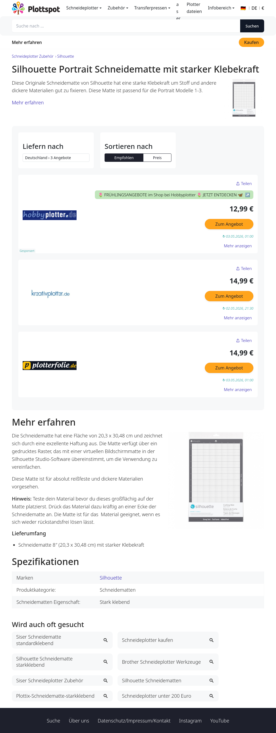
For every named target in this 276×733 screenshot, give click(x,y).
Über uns (79, 720)
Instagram (190, 720)
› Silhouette (64, 56)
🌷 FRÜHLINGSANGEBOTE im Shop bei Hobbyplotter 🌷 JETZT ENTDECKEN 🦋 (171, 194)
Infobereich (219, 8)
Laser (178, 8)
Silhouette (111, 577)
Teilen (244, 183)
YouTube (219, 720)
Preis (157, 157)
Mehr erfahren (27, 42)
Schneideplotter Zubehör (32, 56)
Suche (53, 720)
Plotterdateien (194, 7)
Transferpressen (150, 8)
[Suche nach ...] (126, 25)
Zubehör (116, 8)
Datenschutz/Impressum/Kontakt (134, 720)
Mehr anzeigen (238, 245)
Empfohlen (124, 157)
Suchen (252, 26)
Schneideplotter (82, 8)
